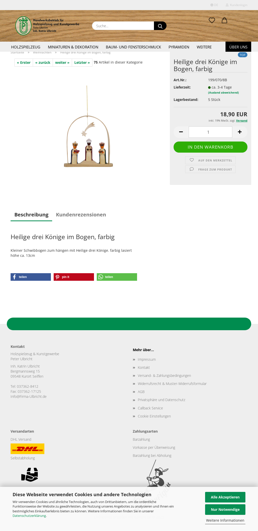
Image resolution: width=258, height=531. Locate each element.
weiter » (62, 62)
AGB (141, 391)
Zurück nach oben (129, 323)
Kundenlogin (236, 5)
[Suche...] (160, 25)
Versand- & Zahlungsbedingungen (164, 375)
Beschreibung (31, 214)
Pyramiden (179, 46)
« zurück (42, 62)
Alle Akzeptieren (225, 497)
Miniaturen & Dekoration (73, 46)
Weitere (204, 46)
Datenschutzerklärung (29, 515)
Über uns (238, 46)
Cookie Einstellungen (154, 416)
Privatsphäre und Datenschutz (161, 399)
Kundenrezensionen (81, 214)
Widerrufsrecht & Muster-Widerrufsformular (172, 383)
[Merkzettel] (212, 20)
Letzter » (82, 62)
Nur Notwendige (225, 509)
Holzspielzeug (25, 46)
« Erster (23, 62)
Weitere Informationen (225, 520)
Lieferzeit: (182, 87)
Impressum (147, 359)
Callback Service (150, 408)
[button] (224, 20)
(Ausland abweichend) (223, 92)
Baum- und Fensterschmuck (133, 46)
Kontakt (144, 367)
